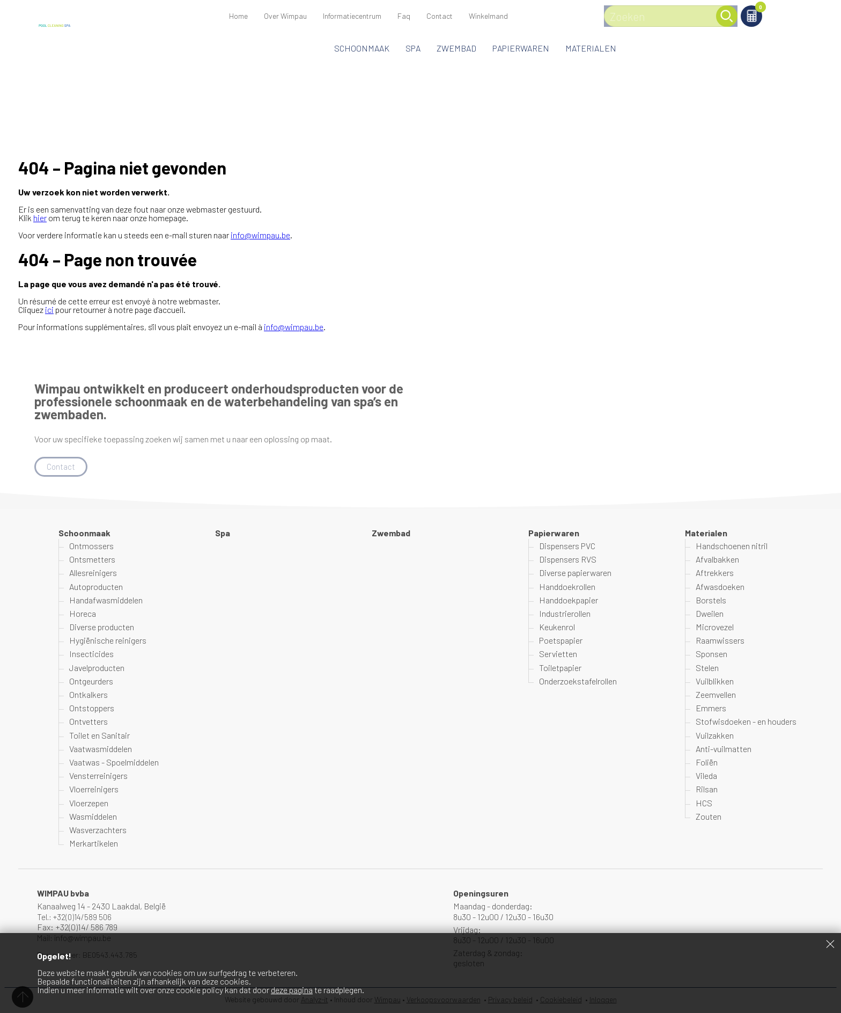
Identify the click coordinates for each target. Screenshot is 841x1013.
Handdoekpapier (568, 600)
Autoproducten (96, 587)
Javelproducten (96, 668)
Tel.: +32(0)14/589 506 (76, 917)
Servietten (558, 655)
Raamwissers (720, 641)
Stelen (707, 668)
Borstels (711, 600)
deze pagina (292, 990)
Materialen (590, 48)
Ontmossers (91, 546)
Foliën (707, 762)
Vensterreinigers (98, 776)
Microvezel (715, 627)
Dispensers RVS (567, 560)
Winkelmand (747, 8)
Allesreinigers (93, 574)
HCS (704, 803)
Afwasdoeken (720, 587)
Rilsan (707, 790)
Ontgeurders (91, 681)
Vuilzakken (715, 736)
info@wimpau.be (260, 235)
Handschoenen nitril (732, 546)
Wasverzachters (98, 830)
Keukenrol (557, 627)
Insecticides (91, 655)
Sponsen (711, 655)
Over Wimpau (285, 15)
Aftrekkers (715, 574)
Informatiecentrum (352, 15)
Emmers (711, 708)
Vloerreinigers (94, 790)
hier (40, 218)
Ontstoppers (91, 708)
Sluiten (830, 943)
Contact (439, 15)
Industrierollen (565, 614)
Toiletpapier (560, 668)
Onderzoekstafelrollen (578, 681)
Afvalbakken (717, 560)
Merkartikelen (93, 844)
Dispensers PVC (567, 546)
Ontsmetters (92, 560)
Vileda (706, 776)
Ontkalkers (88, 695)
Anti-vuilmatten (723, 749)
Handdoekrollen (567, 587)
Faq (403, 15)
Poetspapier (560, 641)
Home (238, 15)
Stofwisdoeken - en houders (746, 722)
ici (49, 309)
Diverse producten (101, 627)
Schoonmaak (361, 48)
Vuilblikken (715, 681)
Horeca (82, 614)
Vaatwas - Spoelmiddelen (114, 762)
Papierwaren (520, 48)
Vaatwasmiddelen (100, 749)
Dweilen (710, 614)
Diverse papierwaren (575, 574)
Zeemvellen (716, 695)
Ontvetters (88, 722)
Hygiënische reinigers (107, 641)
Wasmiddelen (93, 817)
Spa (412, 48)
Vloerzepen (88, 803)
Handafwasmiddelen (106, 600)
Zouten (708, 817)
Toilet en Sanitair (99, 736)
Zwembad (456, 48)
